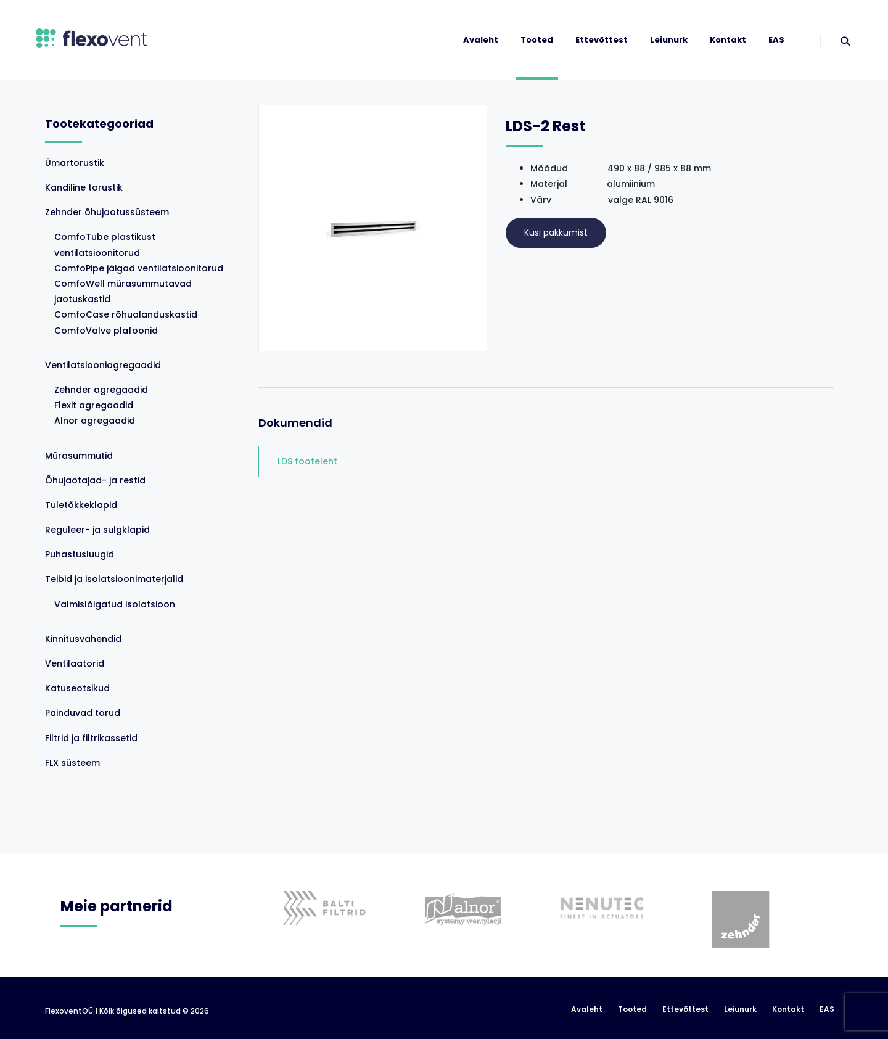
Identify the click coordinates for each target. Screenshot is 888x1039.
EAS (776, 40)
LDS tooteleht (307, 461)
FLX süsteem (72, 763)
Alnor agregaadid (94, 420)
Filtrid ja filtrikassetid (91, 738)
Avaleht (480, 40)
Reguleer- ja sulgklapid (97, 530)
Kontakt (728, 40)
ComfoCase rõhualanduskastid (125, 314)
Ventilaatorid (74, 663)
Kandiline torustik (84, 187)
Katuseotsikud (77, 688)
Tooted (536, 40)
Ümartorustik (74, 163)
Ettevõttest (601, 40)
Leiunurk (669, 40)
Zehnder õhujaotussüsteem (107, 212)
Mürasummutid (79, 456)
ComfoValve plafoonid (106, 330)
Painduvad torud (82, 713)
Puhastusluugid (79, 554)
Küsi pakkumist (556, 232)
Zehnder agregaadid (101, 390)
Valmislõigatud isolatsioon (114, 604)
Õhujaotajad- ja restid (95, 480)
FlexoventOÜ (69, 1011)
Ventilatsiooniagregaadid (103, 365)
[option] (319, 889)
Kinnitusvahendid (83, 639)
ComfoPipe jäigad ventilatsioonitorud (138, 268)
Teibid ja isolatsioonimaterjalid (114, 579)
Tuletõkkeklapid (81, 505)
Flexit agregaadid (93, 405)
